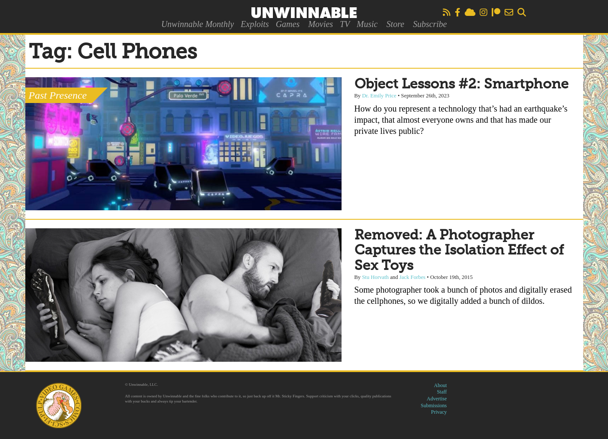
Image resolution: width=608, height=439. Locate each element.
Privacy (439, 412)
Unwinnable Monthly (197, 24)
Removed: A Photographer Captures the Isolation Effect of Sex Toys (459, 250)
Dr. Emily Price (379, 96)
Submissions (434, 406)
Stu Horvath (375, 277)
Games (288, 24)
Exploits (255, 24)
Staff (442, 392)
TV (345, 24)
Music (367, 24)
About (440, 385)
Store (395, 24)
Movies (320, 24)
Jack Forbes (412, 277)
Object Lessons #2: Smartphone (461, 84)
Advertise (437, 399)
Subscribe (430, 24)
